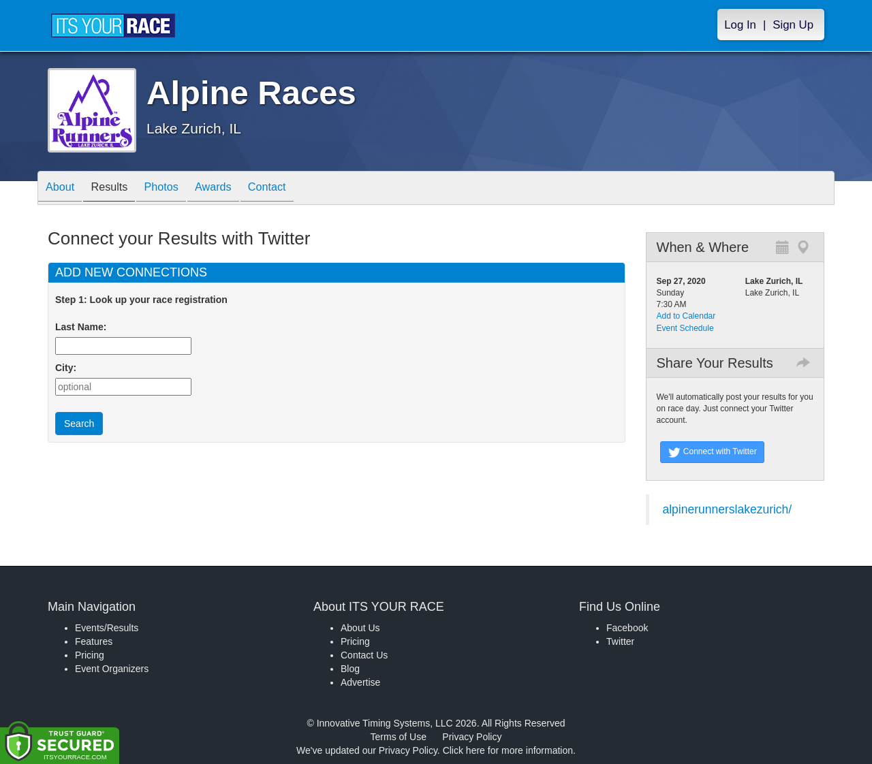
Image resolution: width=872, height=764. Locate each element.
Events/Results (106, 627)
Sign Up (793, 24)
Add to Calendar (686, 316)
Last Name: (83, 326)
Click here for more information (508, 750)
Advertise (360, 682)
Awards (236, 188)
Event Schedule (685, 328)
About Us (360, 627)
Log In (740, 24)
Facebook (627, 627)
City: (65, 367)
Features (93, 641)
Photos (178, 188)
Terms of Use (398, 736)
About (63, 188)
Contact (297, 188)
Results (119, 188)
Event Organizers (112, 668)
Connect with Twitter (712, 452)
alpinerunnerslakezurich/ (727, 509)
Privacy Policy (471, 736)
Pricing (89, 655)
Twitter (620, 641)
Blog (350, 668)
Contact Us (364, 655)
